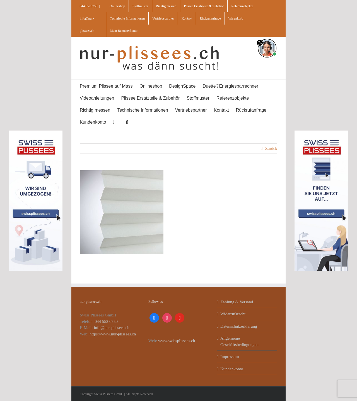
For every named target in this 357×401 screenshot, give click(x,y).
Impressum (229, 356)
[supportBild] (267, 37)
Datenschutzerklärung (238, 326)
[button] (127, 122)
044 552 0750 (106, 321)
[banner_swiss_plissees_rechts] (321, 132)
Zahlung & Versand (236, 302)
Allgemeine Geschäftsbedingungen (239, 341)
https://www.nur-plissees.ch (113, 334)
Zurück (271, 148)
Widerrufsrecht (232, 314)
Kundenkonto (231, 369)
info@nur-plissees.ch (111, 327)
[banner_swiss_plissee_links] (35, 132)
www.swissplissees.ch (176, 340)
